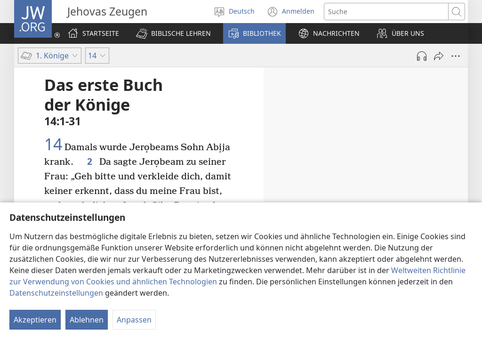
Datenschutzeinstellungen (56, 293)
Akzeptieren (35, 320)
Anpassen (134, 320)
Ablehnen (87, 320)
